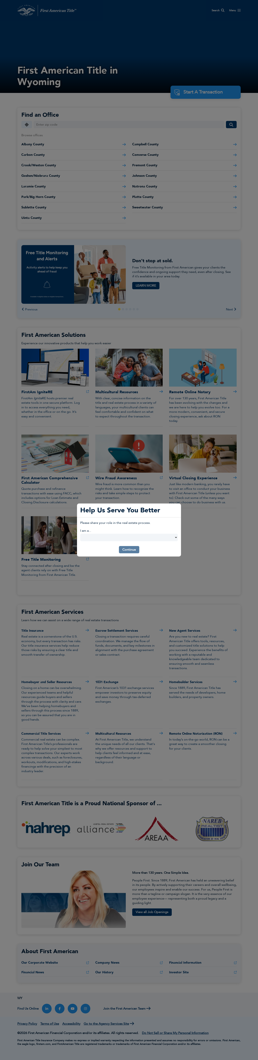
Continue (129, 549)
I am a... (85, 530)
